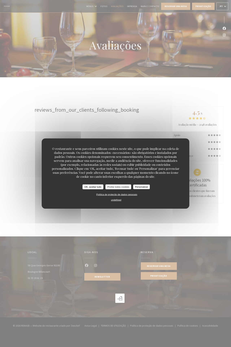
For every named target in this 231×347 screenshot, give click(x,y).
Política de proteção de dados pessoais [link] (116, 194)
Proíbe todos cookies (118, 186)
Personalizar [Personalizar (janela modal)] (141, 186)
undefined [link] (116, 200)
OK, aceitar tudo (92, 186)
